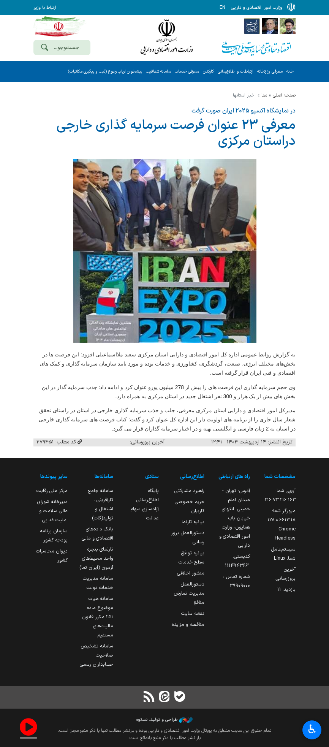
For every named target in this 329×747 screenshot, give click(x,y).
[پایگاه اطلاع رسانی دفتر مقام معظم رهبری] (288, 25)
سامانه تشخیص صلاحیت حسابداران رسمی (96, 655)
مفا (264, 95)
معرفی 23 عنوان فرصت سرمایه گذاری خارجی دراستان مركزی (176, 133)
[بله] (179, 697)
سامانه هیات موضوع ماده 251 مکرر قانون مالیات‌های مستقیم (97, 617)
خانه (290, 71)
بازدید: (286, 589)
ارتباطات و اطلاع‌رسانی (235, 71)
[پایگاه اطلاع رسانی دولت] (252, 25)
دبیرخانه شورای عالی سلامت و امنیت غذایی (52, 511)
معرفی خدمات (187, 71)
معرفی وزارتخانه (270, 71)
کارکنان (208, 71)
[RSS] (149, 697)
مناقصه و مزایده (188, 624)
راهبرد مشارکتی (189, 490)
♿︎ (312, 730)
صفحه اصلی (284, 95)
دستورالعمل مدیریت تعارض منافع (189, 593)
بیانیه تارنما (193, 521)
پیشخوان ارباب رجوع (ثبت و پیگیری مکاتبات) (105, 71)
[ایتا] (164, 697)
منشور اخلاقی (190, 573)
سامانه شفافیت (158, 71)
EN (222, 7)
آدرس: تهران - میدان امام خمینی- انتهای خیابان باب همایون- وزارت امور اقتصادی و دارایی (234, 518)
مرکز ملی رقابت (52, 490)
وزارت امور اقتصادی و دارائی (166, 37)
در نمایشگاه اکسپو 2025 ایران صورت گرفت (243, 111)
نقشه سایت (192, 613)
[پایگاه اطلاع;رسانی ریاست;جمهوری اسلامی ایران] (270, 25)
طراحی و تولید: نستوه (164, 719)
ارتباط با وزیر (44, 7)
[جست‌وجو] (44, 48)
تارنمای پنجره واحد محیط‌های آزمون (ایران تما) (96, 558)
